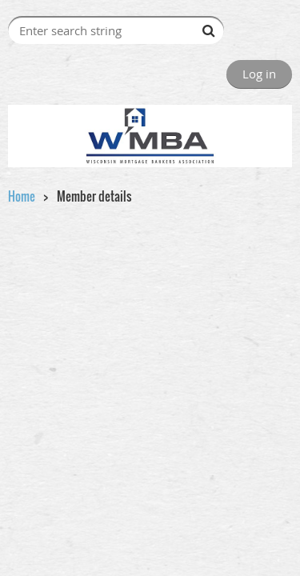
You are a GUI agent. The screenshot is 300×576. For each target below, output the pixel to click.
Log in (259, 74)
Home (21, 196)
